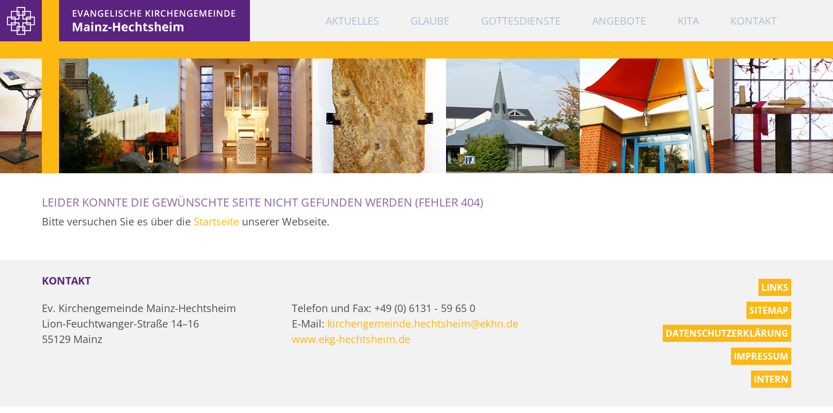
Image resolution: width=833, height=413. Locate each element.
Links (774, 287)
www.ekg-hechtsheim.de (351, 339)
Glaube (429, 21)
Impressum (761, 356)
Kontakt (753, 21)
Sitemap (768, 310)
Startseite (216, 221)
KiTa (688, 21)
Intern (771, 379)
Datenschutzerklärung (727, 333)
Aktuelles (352, 21)
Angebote (619, 21)
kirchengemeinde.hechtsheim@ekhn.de (422, 323)
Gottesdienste (521, 21)
